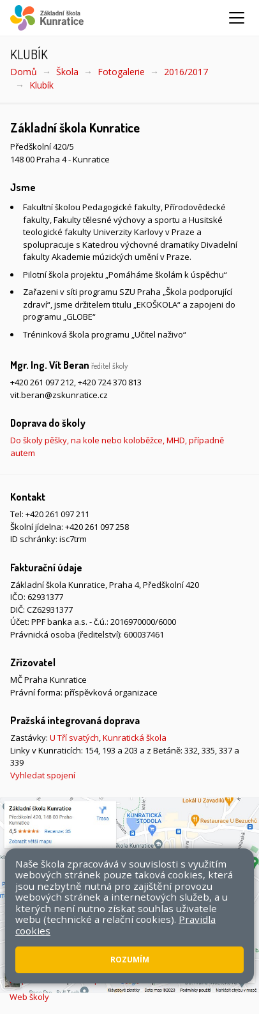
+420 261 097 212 (42, 382)
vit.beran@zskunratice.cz (59, 395)
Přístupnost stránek (110, 979)
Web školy (29, 997)
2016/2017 (186, 72)
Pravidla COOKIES (191, 979)
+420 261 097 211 (57, 514)
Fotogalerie (121, 72)
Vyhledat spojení (42, 775)
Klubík (41, 85)
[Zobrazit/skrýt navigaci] (237, 18)
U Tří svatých (74, 737)
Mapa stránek (37, 979)
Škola (67, 72)
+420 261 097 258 (97, 526)
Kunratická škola (134, 737)
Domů (23, 72)
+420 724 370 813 (110, 382)
